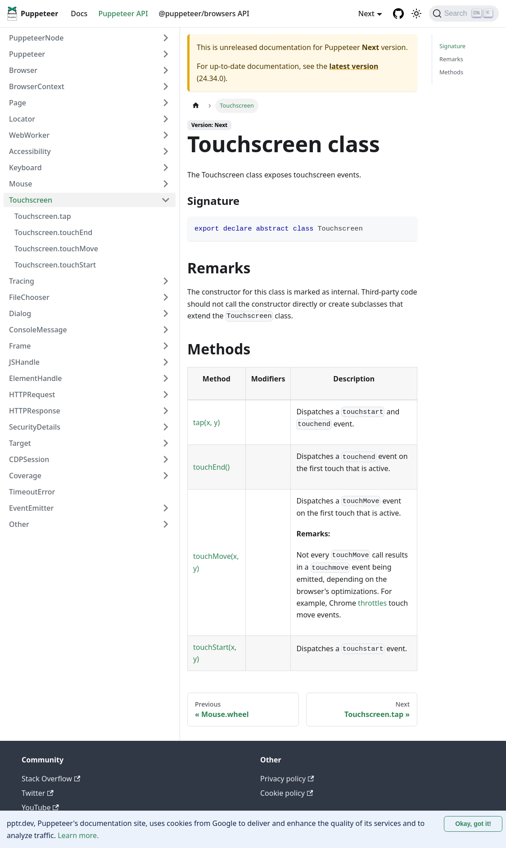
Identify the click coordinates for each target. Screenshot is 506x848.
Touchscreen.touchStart (55, 265)
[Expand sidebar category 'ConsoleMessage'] (166, 329)
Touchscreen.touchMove (56, 249)
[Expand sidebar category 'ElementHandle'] (166, 378)
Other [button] (19, 524)
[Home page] (195, 106)
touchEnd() (211, 467)
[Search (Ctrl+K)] (464, 13)
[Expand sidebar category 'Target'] (166, 443)
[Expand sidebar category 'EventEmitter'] (166, 508)
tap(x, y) (206, 422)
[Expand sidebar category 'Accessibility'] (166, 151)
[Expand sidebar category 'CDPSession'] (166, 459)
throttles (372, 603)
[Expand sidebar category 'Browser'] (166, 70)
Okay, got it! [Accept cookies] (473, 823)
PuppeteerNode (36, 38)
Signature (452, 46)
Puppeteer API (123, 13)
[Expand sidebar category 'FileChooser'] (166, 297)
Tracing (21, 281)
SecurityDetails (34, 427)
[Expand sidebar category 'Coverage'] (166, 475)
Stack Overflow (51, 779)
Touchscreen (30, 200)
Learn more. (78, 835)
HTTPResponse (34, 411)
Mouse (20, 184)
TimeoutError (32, 492)
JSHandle (24, 362)
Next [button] (366, 13)
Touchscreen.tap (42, 216)
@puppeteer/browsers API (204, 13)
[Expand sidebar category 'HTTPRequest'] (166, 394)
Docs (79, 13)
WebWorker (29, 135)
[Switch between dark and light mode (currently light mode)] (416, 13)
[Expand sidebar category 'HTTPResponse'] (166, 411)
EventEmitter (31, 508)
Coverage (25, 476)
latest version (353, 66)
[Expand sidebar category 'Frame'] (166, 346)
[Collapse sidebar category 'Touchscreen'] (166, 200)
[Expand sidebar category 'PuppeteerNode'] (166, 38)
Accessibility (30, 151)
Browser (23, 70)
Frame (20, 346)
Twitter (38, 793)
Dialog (20, 313)
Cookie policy (286, 793)
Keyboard (25, 167)
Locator (22, 119)
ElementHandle (35, 378)
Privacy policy (287, 779)
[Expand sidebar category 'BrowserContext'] (166, 86)
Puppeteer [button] (27, 54)
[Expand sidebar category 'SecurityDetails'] (166, 427)
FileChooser (29, 297)
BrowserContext (36, 86)
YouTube (40, 807)
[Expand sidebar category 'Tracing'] (166, 281)
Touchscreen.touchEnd (53, 232)
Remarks (451, 59)
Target (20, 443)
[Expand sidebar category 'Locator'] (166, 119)
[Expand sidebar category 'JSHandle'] (166, 362)
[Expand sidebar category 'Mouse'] (166, 184)
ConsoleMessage (38, 330)
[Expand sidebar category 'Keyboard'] (166, 167)
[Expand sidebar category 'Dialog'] (166, 313)
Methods (451, 72)
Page (17, 103)
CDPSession (29, 459)
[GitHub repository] (398, 13)
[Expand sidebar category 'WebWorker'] (166, 135)
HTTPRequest (32, 394)
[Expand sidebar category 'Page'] (166, 102)
